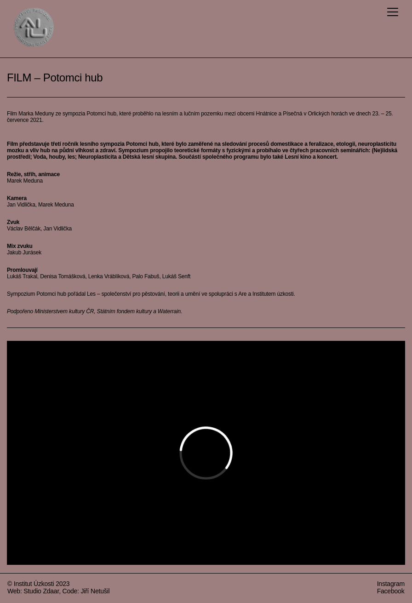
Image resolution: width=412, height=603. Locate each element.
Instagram (391, 583)
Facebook (391, 591)
